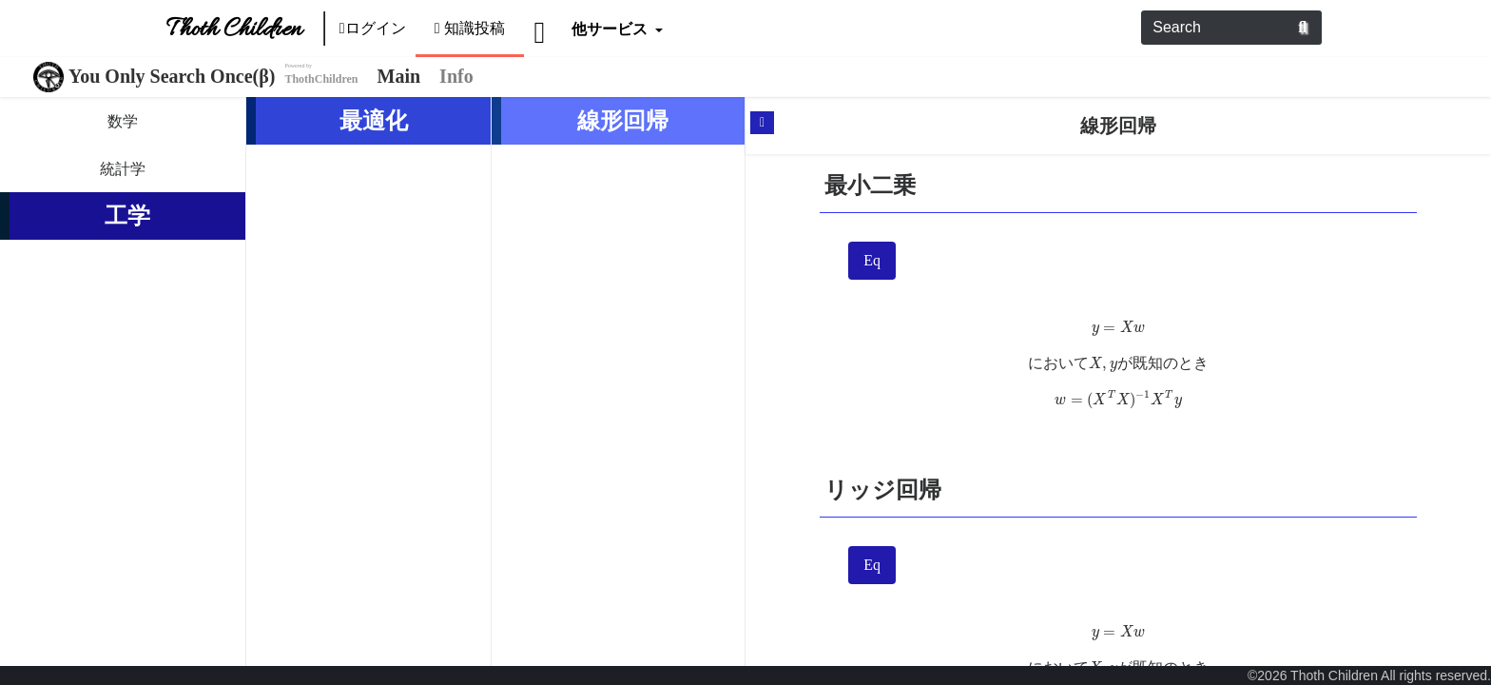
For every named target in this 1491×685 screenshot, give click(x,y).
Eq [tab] (872, 260)
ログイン (372, 28)
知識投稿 (470, 28)
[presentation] (1119, 328)
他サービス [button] (610, 28)
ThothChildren (321, 79)
